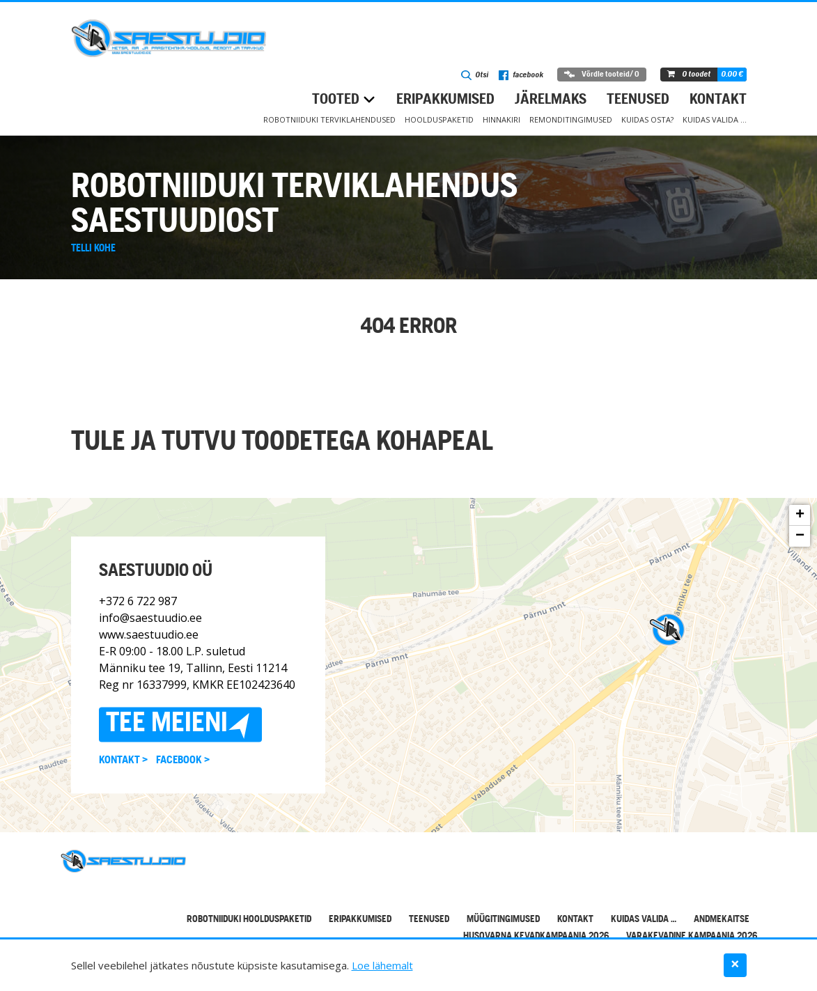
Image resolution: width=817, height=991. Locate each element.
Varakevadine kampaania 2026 (691, 936)
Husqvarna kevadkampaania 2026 (536, 936)
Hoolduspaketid (439, 119)
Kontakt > (123, 761)
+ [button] (799, 515)
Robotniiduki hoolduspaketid (249, 919)
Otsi (474, 75)
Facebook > (183, 761)
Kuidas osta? (647, 119)
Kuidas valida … (715, 119)
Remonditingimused (570, 119)
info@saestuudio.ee (150, 618)
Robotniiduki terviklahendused (329, 119)
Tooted (335, 100)
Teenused (638, 100)
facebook (521, 75)
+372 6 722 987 (138, 601)
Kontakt (718, 100)
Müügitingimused (503, 919)
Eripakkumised (445, 100)
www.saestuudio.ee (149, 635)
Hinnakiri (501, 119)
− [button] (799, 536)
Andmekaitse (721, 919)
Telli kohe (93, 248)
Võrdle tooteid (601, 74)
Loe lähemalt (382, 965)
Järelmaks (550, 100)
